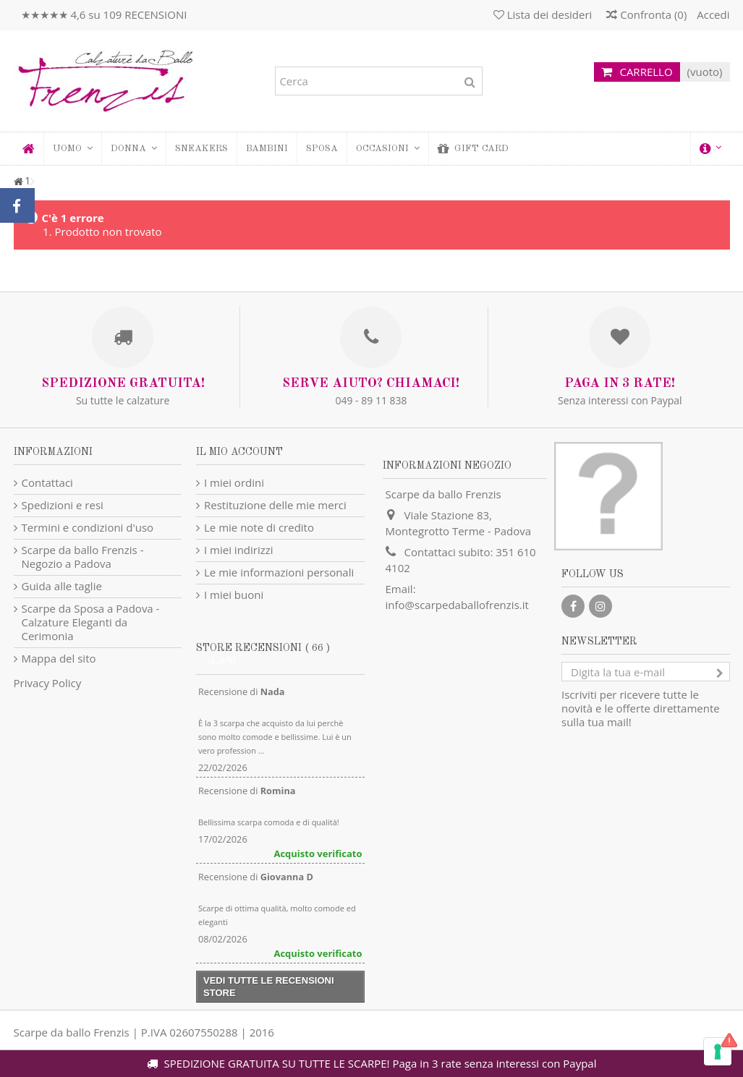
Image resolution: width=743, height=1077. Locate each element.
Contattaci (47, 483)
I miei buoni (233, 595)
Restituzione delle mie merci (275, 505)
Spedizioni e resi (62, 505)
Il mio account (239, 452)
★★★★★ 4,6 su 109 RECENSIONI (104, 14)
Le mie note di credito (259, 528)
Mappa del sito (59, 658)
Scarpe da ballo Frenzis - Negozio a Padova (83, 557)
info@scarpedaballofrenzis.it (457, 604)
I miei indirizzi (238, 550)
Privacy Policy (48, 683)
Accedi (711, 14)
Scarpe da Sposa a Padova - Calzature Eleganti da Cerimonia (91, 622)
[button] (133, 148)
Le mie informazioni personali (279, 572)
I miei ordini (234, 483)
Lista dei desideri (543, 14)
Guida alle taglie (62, 586)
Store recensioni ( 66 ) (263, 648)
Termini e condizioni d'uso (88, 528)
